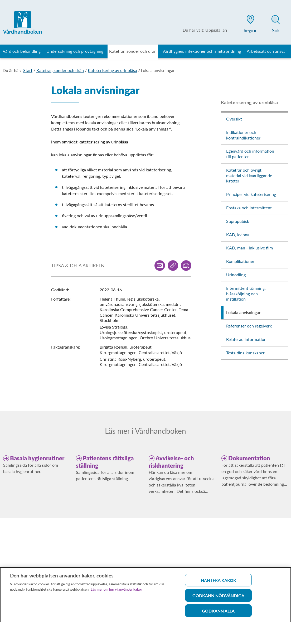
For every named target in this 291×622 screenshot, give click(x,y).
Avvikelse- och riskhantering (171, 462)
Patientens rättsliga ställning (105, 462)
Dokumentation (249, 458)
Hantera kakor (218, 582)
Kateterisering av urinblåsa (112, 70)
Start (27, 70)
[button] (250, 24)
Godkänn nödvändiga (218, 597)
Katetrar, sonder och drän (60, 70)
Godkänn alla (218, 612)
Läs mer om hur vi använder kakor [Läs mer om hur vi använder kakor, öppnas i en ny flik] (116, 591)
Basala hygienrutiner (37, 458)
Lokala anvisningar (158, 70)
